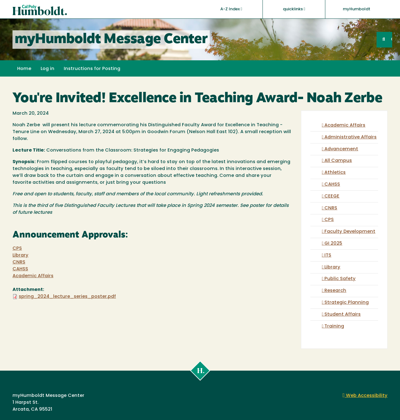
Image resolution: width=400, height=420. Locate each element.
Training (334, 326)
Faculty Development (349, 231)
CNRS (18, 262)
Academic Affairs (32, 276)
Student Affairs (342, 314)
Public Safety (340, 279)
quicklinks (294, 9)
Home (24, 69)
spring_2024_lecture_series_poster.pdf (67, 296)
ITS (327, 255)
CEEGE (331, 196)
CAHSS (20, 269)
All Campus (338, 160)
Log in (47, 69)
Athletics (335, 172)
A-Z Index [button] (231, 9)
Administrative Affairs (350, 137)
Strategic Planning (346, 302)
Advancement (341, 149)
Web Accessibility (365, 395)
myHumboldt (356, 9)
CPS (17, 248)
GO (391, 39)
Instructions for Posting (92, 69)
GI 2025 (333, 243)
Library (20, 255)
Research (335, 290)
